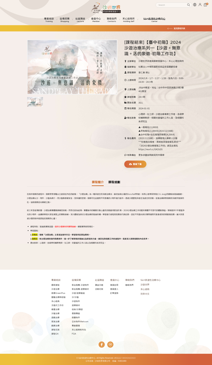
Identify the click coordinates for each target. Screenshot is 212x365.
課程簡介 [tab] (98, 182)
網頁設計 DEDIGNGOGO (125, 358)
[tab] (35, 101)
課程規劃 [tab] (114, 182)
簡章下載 (135, 164)
